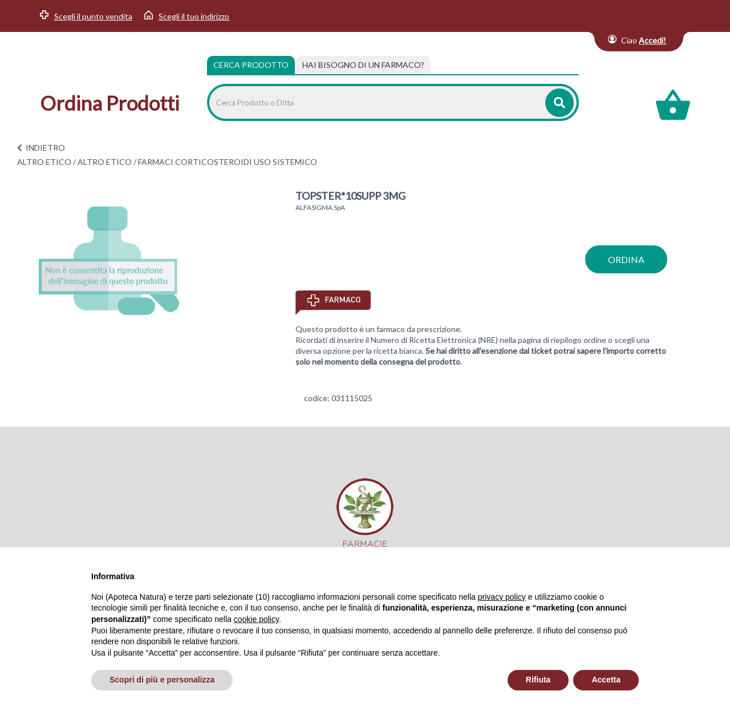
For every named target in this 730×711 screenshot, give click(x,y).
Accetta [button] (605, 679)
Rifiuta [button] (538, 679)
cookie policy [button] (256, 619)
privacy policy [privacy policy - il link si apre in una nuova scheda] (502, 596)
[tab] (363, 65)
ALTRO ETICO (44, 162)
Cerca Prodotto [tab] (251, 65)
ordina (626, 259)
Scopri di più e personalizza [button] (162, 679)
